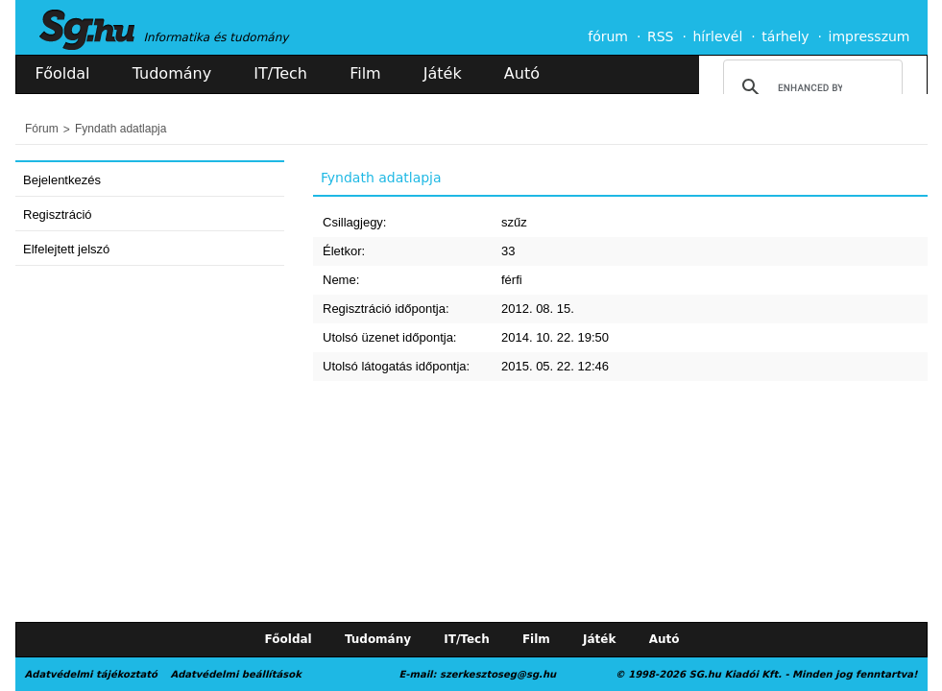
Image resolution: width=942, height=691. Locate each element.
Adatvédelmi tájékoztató (91, 674)
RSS (660, 36)
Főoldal (63, 73)
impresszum (869, 36)
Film (365, 73)
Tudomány (172, 73)
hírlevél (718, 36)
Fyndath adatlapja (120, 128)
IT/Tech (280, 73)
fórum (608, 36)
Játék (442, 73)
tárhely (785, 36)
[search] (810, 87)
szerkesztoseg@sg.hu (498, 674)
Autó (522, 73)
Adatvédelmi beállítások (235, 674)
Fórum (42, 128)
